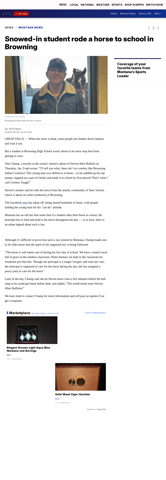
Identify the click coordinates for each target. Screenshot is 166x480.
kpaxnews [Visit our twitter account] (10, 13)
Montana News (31, 27)
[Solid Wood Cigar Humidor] (80, 385)
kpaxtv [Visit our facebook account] (4, 13)
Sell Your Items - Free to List (45, 313)
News (9, 27)
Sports (117, 4)
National (87, 4)
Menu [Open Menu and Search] (63, 4)
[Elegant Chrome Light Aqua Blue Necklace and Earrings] (32, 339)
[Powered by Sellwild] (101, 409)
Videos (114, 13)
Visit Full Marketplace (95, 313)
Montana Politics (128, 13)
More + (158, 13)
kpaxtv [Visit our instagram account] (7, 13)
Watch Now (155, 4)
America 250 (145, 13)
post (25, 202)
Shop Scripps (134, 4)
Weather (102, 4)
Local (74, 4)
